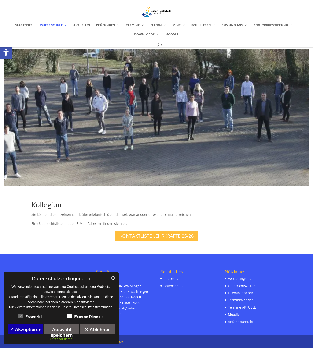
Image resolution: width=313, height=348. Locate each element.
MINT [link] (177, 25)
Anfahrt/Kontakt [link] (240, 322)
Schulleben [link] (201, 25)
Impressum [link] (172, 278)
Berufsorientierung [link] (270, 25)
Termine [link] (133, 25)
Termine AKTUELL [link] (242, 307)
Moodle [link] (171, 34)
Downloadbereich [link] (242, 293)
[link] (6, 53)
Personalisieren (61, 339)
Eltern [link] (156, 25)
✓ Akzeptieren (25, 329)
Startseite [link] (23, 25)
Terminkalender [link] (240, 300)
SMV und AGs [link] (232, 25)
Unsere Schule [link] (50, 25)
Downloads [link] (144, 34)
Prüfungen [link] (105, 25)
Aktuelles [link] (81, 25)
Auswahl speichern (62, 330)
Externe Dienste (85, 316)
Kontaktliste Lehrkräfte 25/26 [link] (156, 236)
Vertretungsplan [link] (241, 278)
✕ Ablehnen (97, 329)
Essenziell (30, 316)
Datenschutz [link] (173, 286)
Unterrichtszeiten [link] (241, 286)
